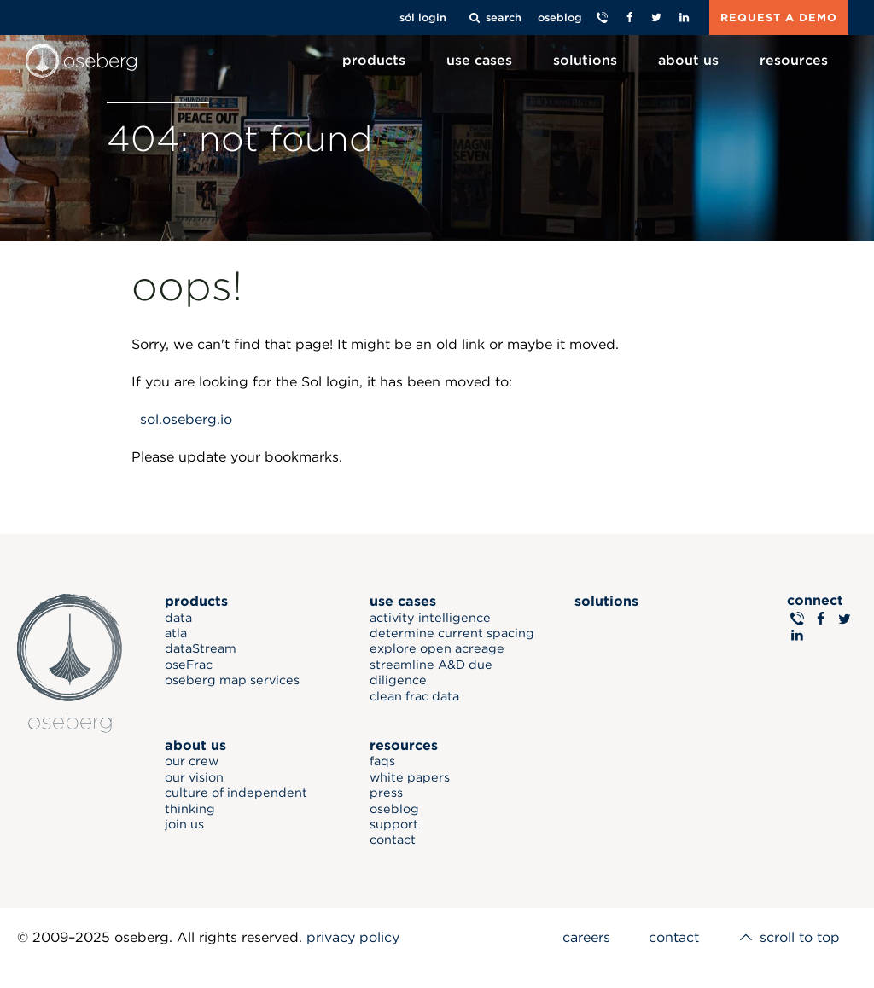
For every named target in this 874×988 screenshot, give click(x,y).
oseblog (560, 17)
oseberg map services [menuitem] (233, 679)
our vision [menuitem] (195, 777)
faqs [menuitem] (383, 760)
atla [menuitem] (177, 632)
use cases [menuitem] (479, 60)
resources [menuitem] (794, 60)
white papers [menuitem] (410, 777)
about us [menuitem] (688, 60)
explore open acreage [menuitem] (437, 648)
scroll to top (788, 937)
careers (585, 937)
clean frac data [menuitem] (415, 695)
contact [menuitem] (393, 839)
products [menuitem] (373, 60)
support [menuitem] (394, 824)
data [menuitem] (179, 616)
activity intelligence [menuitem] (431, 616)
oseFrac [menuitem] (189, 664)
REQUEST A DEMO (778, 17)
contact (673, 937)
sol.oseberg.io (186, 419)
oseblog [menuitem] (395, 807)
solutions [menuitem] (585, 60)
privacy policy (352, 937)
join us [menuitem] (185, 824)
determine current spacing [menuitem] (452, 632)
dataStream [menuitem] (201, 648)
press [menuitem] (387, 792)
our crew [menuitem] (192, 760)
